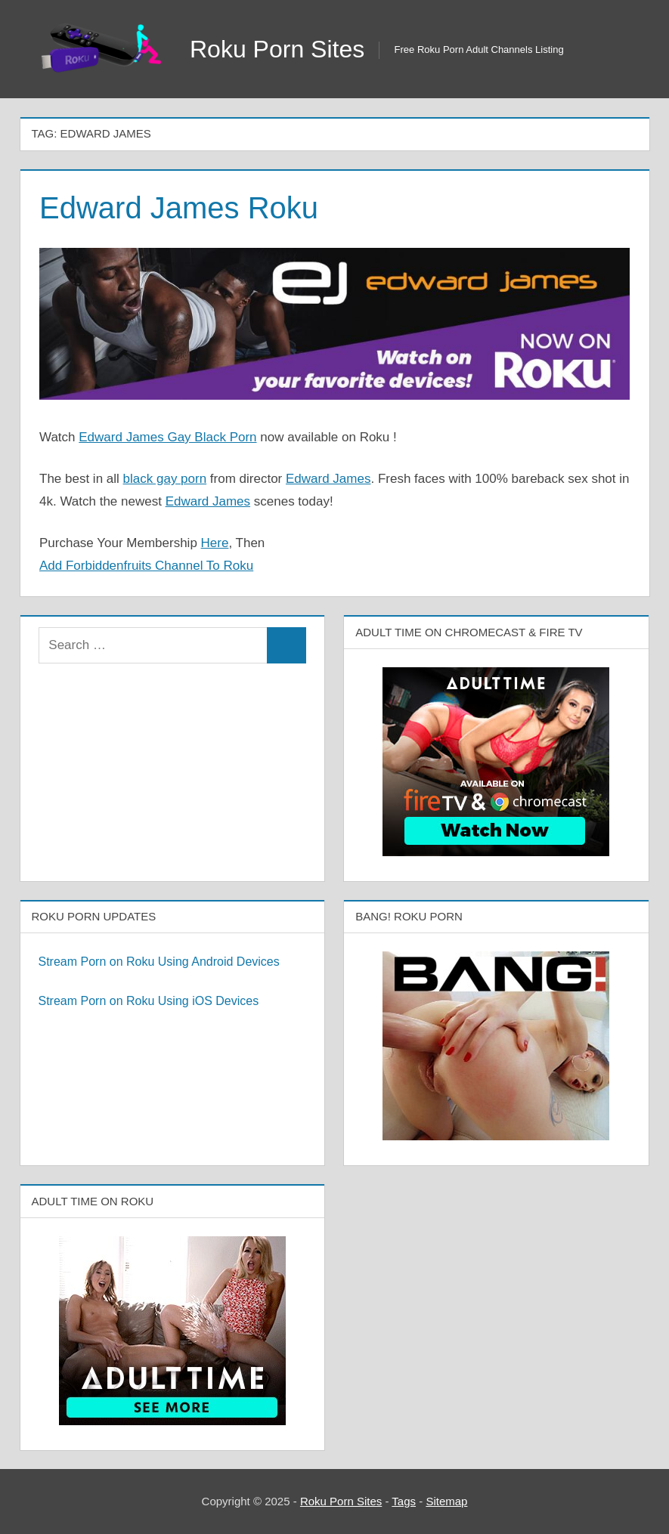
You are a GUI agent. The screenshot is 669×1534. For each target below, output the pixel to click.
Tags (404, 1501)
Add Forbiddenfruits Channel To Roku (146, 565)
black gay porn (165, 479)
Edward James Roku (178, 207)
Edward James (328, 479)
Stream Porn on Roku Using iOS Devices (149, 1000)
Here (215, 543)
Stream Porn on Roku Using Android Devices (159, 961)
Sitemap (446, 1501)
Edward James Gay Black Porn (167, 437)
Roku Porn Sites (277, 49)
